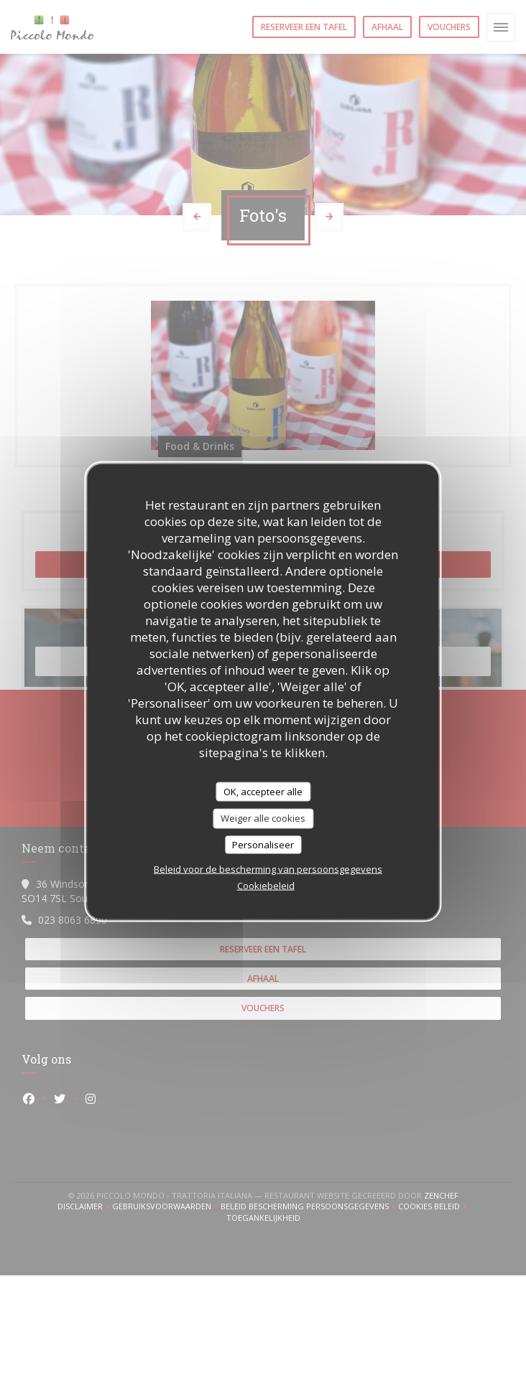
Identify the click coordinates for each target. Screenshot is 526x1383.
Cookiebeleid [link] (266, 885)
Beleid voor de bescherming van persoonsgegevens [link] (268, 869)
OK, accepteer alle (263, 790)
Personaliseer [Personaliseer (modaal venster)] (263, 844)
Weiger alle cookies (263, 818)
